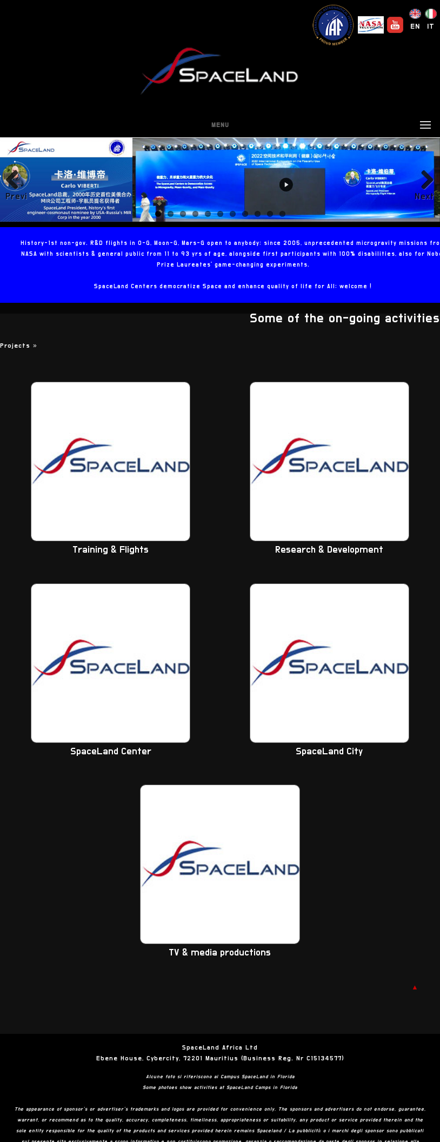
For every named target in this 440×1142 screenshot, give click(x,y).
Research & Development (329, 550)
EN (415, 26)
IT (431, 26)
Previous (16, 196)
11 (282, 214)
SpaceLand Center (110, 751)
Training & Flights (110, 550)
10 (270, 214)
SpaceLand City (329, 751)
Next (425, 196)
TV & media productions (220, 953)
